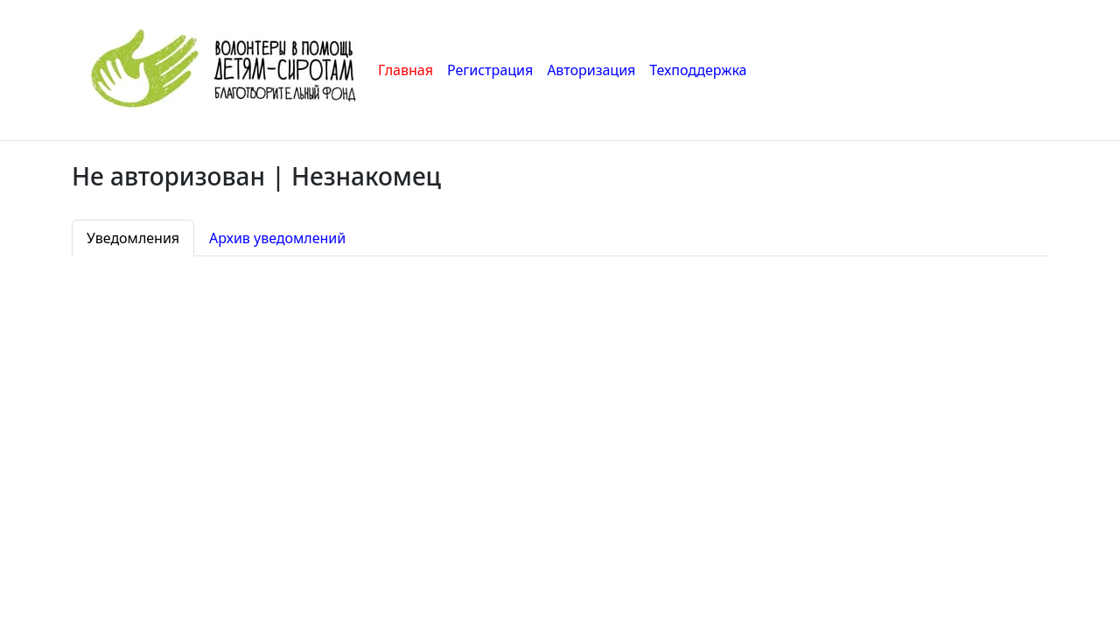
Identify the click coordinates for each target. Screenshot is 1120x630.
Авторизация (591, 70)
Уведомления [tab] (133, 238)
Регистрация (490, 70)
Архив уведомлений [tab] (277, 238)
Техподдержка (697, 70)
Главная (405, 70)
